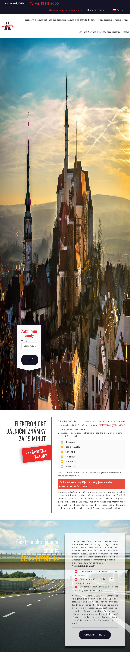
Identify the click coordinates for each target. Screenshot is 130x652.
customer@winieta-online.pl (65, 10)
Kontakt (126, 31)
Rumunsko (108, 19)
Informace (106, 31)
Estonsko (70, 19)
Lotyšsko (83, 19)
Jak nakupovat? (28, 19)
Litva (77, 19)
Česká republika (59, 19)
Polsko (100, 19)
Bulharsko (48, 19)
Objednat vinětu (94, 634)
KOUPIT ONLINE (98, 10)
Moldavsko (92, 19)
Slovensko (117, 19)
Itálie (99, 31)
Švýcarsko (83, 31)
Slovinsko (125, 19)
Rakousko (39, 19)
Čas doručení (117, 31)
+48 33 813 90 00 (44, 3)
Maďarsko (92, 31)
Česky (119, 10)
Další (30, 360)
